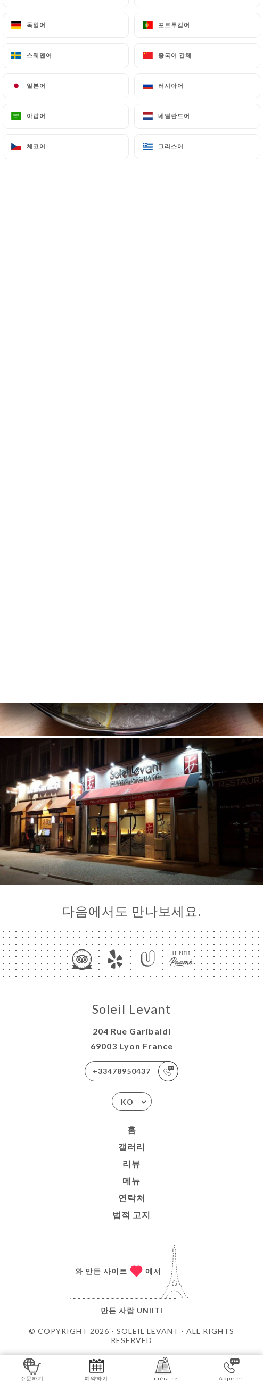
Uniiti (150, 1310)
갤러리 (131, 1146)
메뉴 (131, 1180)
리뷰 (131, 1163)
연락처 (131, 1198)
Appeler (231, 1368)
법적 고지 (131, 1215)
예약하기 (96, 1368)
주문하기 (32, 1368)
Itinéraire (163, 1368)
